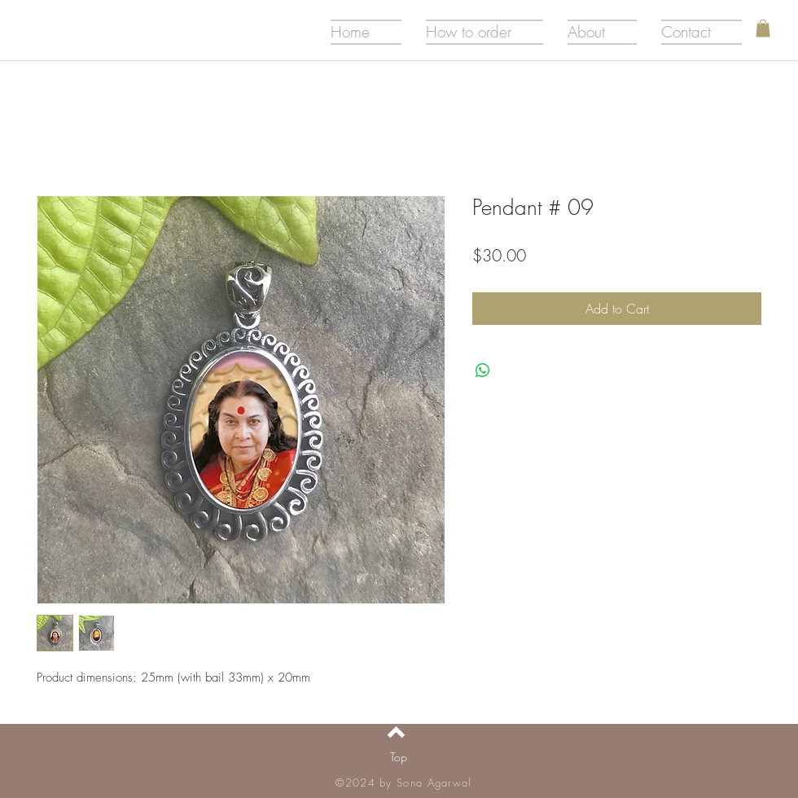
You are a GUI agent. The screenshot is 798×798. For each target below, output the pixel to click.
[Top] (398, 757)
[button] (763, 28)
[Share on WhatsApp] (483, 370)
